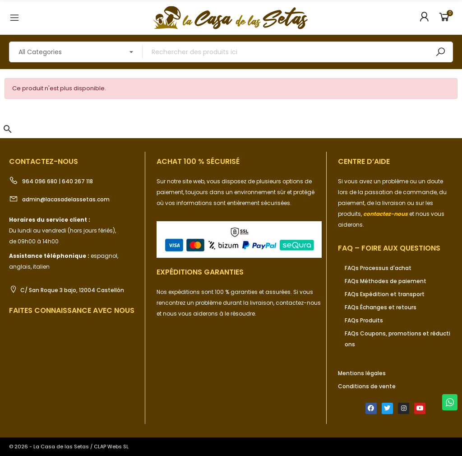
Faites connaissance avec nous (71, 310)
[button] (7, 129)
